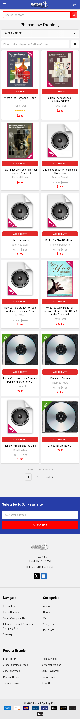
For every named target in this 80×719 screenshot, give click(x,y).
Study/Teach (50, 624)
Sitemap (8, 634)
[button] (75, 44)
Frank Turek (9, 658)
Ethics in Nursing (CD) (60, 445)
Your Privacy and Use (14, 618)
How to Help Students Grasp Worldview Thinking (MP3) (20, 309)
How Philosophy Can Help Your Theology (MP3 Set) (20, 171)
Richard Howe (11, 676)
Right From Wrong (20, 240)
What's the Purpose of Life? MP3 (20, 99)
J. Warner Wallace (51, 664)
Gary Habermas (11, 670)
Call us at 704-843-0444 (40, 566)
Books (47, 611)
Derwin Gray (48, 676)
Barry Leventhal (50, 670)
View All (45, 682)
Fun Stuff (48, 630)
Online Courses (11, 611)
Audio (46, 605)
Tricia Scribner (49, 658)
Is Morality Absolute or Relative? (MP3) (59, 99)
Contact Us (9, 605)
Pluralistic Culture (60, 378)
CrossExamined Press (15, 664)
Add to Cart (20, 91)
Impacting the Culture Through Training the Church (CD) (20, 380)
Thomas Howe (11, 682)
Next (49, 477)
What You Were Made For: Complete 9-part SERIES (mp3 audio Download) (60, 311)
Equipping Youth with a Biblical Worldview (60, 171)
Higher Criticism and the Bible (20, 445)
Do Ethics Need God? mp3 (60, 240)
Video (46, 618)
